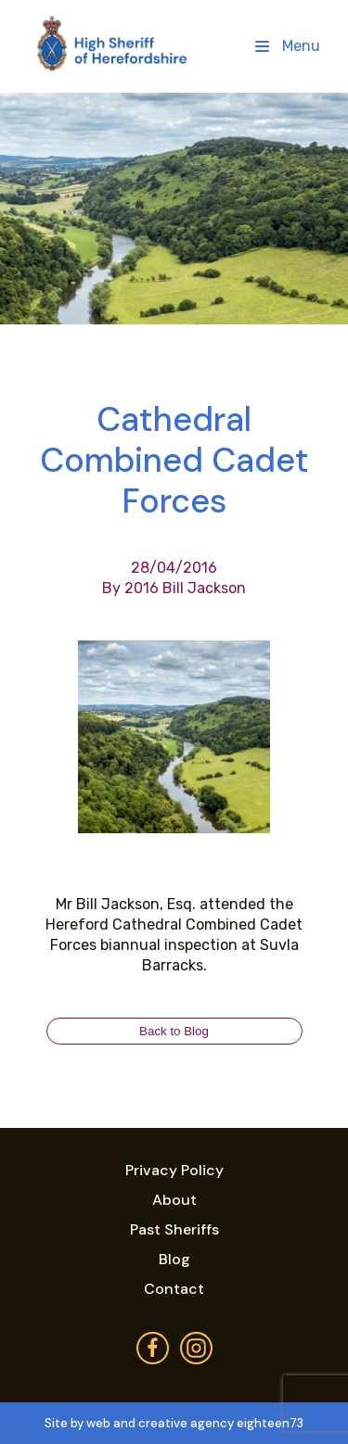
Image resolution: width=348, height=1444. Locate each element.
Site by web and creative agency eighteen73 (174, 1423)
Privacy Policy (174, 1170)
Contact (174, 1288)
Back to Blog (174, 1031)
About (174, 1200)
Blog (174, 1259)
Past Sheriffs (174, 1229)
